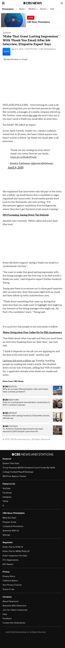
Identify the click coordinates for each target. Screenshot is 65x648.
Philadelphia (8, 9)
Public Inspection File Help (15, 556)
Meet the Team (9, 518)
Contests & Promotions (13, 526)
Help (5, 614)
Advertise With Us (11, 531)
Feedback (7, 618)
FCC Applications (10, 560)
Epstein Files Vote (11, 463)
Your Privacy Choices (12, 585)
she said (33, 115)
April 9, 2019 (15, 167)
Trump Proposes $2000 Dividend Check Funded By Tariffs (29, 468)
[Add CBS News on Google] (16, 59)
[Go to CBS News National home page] (32, 3)
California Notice (10, 581)
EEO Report (8, 564)
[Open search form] (62, 3)
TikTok (5, 501)
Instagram (7, 497)
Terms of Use (8, 589)
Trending (7, 32)
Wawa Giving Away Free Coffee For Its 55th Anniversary (32, 332)
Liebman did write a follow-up (19, 360)
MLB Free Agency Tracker (14, 476)
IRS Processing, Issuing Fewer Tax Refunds (26, 215)
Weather (33, 9)
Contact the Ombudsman (14, 623)
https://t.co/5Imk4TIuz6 (23, 157)
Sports (43, 9)
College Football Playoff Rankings (18, 472)
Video (53, 9)
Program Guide (9, 522)
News (22, 9)
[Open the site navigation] (12, 3)
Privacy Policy (9, 576)
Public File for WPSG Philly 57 (16, 551)
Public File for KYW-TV (13, 547)
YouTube (6, 488)
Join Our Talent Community (15, 610)
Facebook (7, 493)
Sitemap (6, 535)
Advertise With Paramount (14, 606)
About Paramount (10, 601)
